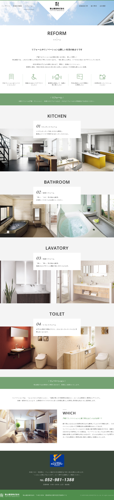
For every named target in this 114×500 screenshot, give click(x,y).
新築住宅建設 (17, 6)
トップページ (6, 6)
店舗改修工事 (83, 6)
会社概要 (103, 6)
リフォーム (28, 6)
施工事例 (94, 6)
